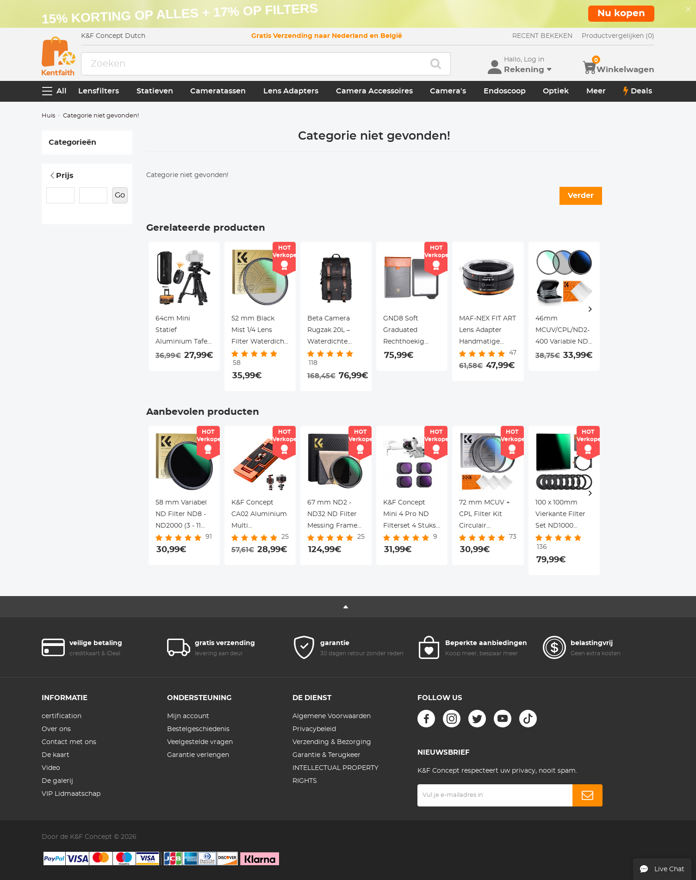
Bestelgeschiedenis (198, 729)
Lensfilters (98, 91)
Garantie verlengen (198, 755)
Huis (48, 116)
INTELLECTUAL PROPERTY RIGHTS (335, 774)
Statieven (155, 91)
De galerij (57, 781)
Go (120, 195)
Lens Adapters (290, 91)
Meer (596, 91)
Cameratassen (218, 91)
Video (51, 768)
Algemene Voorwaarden (331, 716)
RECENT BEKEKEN (542, 36)
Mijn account (188, 716)
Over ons (56, 729)
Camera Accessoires (374, 91)
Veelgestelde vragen (200, 742)
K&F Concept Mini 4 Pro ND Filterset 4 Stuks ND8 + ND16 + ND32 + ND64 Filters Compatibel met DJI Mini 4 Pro (409, 515)
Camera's (448, 91)
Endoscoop (505, 91)
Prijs (61, 175)
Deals (637, 91)
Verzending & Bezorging (331, 742)
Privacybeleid (314, 729)
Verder (581, 195)
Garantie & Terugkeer (326, 755)
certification (61, 716)
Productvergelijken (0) (618, 36)
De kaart (55, 755)
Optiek (556, 91)
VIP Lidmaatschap (71, 794)
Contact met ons (69, 742)
